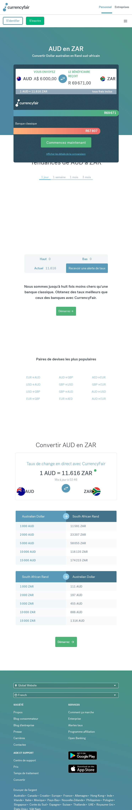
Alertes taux (75, 725)
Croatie (44, 796)
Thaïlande (79, 804)
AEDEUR (99, 377)
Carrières (19, 738)
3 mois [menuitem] (86, 177)
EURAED (66, 399)
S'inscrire (35, 21)
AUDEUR (99, 399)
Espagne (54, 804)
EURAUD (33, 377)
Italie (28, 800)
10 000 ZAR (27, 612)
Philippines (93, 800)
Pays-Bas (53, 800)
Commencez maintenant (66, 142)
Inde (109, 796)
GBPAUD (66, 392)
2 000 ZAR (27, 595)
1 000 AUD (27, 526)
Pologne (108, 800)
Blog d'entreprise (24, 725)
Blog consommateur (26, 719)
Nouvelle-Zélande (72, 800)
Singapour (20, 804)
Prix (16, 767)
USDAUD (33, 384)
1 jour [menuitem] (45, 177)
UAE (91, 804)
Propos (18, 712)
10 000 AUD (28, 552)
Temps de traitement (26, 773)
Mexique (39, 800)
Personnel (105, 7)
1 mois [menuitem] (74, 177)
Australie (19, 796)
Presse (18, 732)
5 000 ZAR (27, 603)
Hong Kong (97, 796)
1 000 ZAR (27, 586)
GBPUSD (66, 384)
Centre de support (25, 760)
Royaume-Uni (104, 804)
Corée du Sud (38, 804)
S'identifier (13, 21)
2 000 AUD (27, 535)
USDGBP (33, 392)
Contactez (20, 745)
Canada (32, 796)
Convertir (19, 780)
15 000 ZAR (27, 621)
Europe (56, 796)
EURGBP (33, 399)
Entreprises (122, 7)
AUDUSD (99, 392)
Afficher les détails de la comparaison (66, 154)
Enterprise (74, 719)
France (67, 796)
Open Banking (77, 738)
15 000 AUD (28, 560)
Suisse (67, 804)
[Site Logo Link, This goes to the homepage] (16, 7)
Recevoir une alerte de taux (87, 268)
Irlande (18, 800)
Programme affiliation (81, 732)
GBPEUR (99, 384)
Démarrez (66, 311)
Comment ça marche (81, 712)
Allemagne (81, 796)
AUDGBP (66, 377)
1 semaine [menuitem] (59, 177)
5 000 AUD (27, 543)
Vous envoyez (44, 72)
